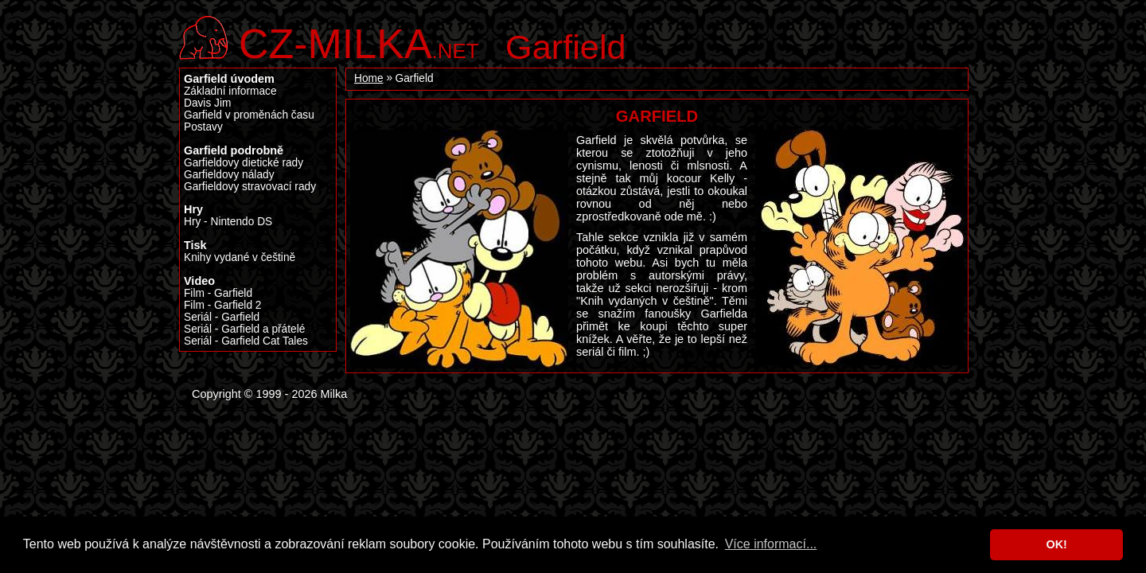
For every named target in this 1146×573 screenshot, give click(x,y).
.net (359, 42)
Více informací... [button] (771, 544)
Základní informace (230, 91)
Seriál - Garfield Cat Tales (246, 341)
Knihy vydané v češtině (239, 257)
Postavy (203, 127)
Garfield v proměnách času (249, 115)
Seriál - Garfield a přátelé (244, 329)
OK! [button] (1056, 544)
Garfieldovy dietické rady (243, 163)
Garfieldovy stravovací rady (250, 187)
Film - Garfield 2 (222, 305)
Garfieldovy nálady (229, 175)
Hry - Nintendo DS (228, 222)
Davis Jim (207, 103)
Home (369, 78)
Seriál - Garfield (221, 317)
